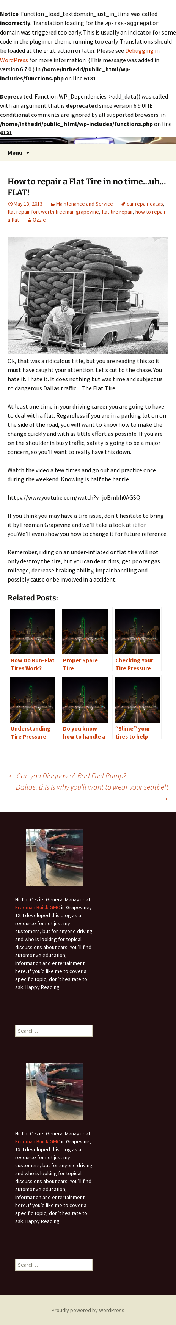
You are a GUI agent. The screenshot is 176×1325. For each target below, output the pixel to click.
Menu (15, 152)
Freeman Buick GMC (37, 906)
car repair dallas (145, 203)
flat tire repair (117, 210)
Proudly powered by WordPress (88, 1309)
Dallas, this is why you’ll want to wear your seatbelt (92, 791)
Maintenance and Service (84, 203)
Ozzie (39, 218)
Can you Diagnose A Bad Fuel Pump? (67, 775)
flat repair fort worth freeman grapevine (53, 210)
